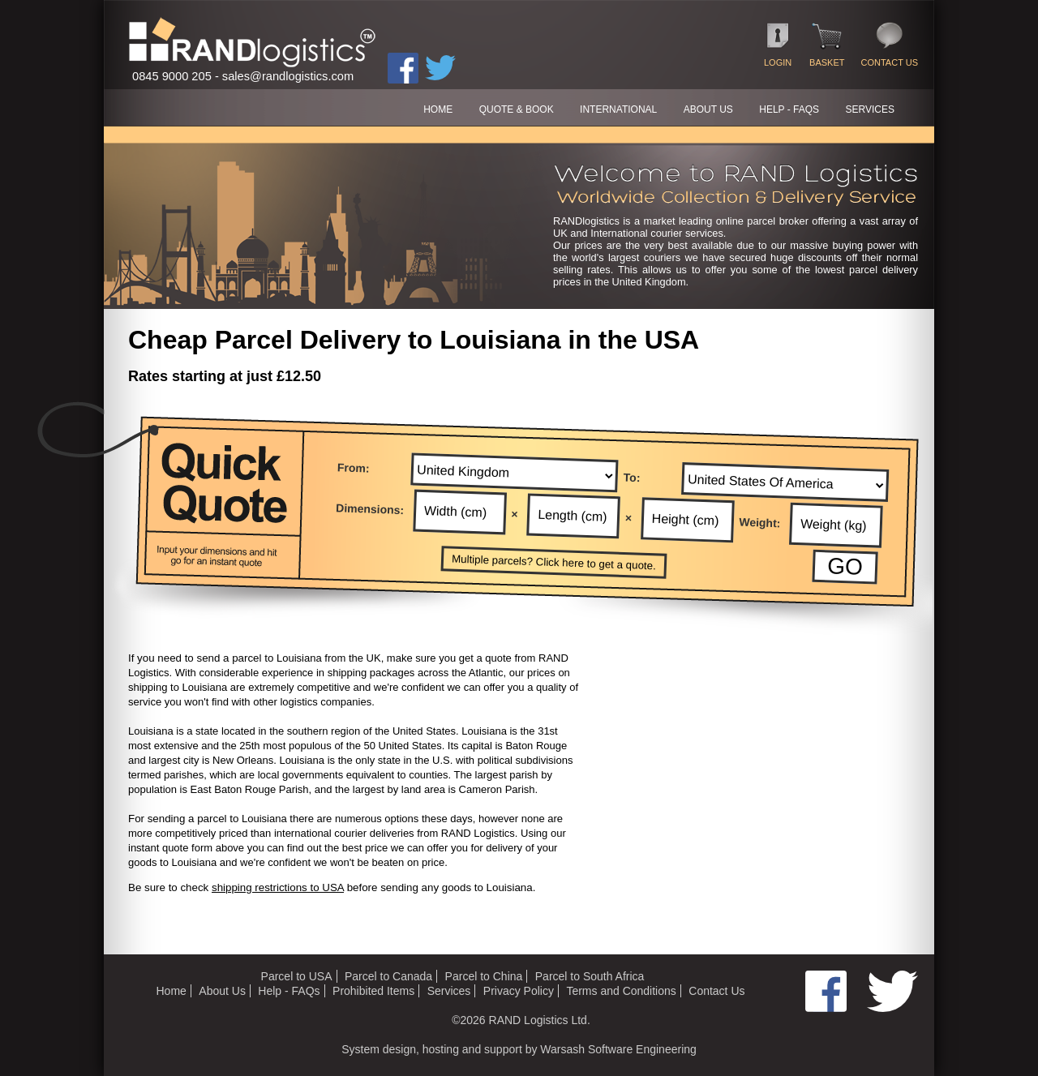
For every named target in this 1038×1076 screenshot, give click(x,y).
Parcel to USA (296, 976)
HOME (438, 109)
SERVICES (870, 109)
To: (632, 477)
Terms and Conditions (621, 990)
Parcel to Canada (388, 976)
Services (449, 990)
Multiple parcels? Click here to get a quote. (554, 562)
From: (353, 467)
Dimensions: (370, 509)
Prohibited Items (373, 990)
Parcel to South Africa (590, 976)
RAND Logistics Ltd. (539, 1020)
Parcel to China (484, 976)
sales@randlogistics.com (288, 76)
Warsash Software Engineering (618, 1049)
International (618, 109)
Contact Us (716, 990)
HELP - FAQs (789, 109)
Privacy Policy (518, 990)
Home (171, 990)
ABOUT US (708, 109)
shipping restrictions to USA (278, 887)
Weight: (760, 523)
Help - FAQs (289, 990)
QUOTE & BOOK (516, 109)
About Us (222, 990)
